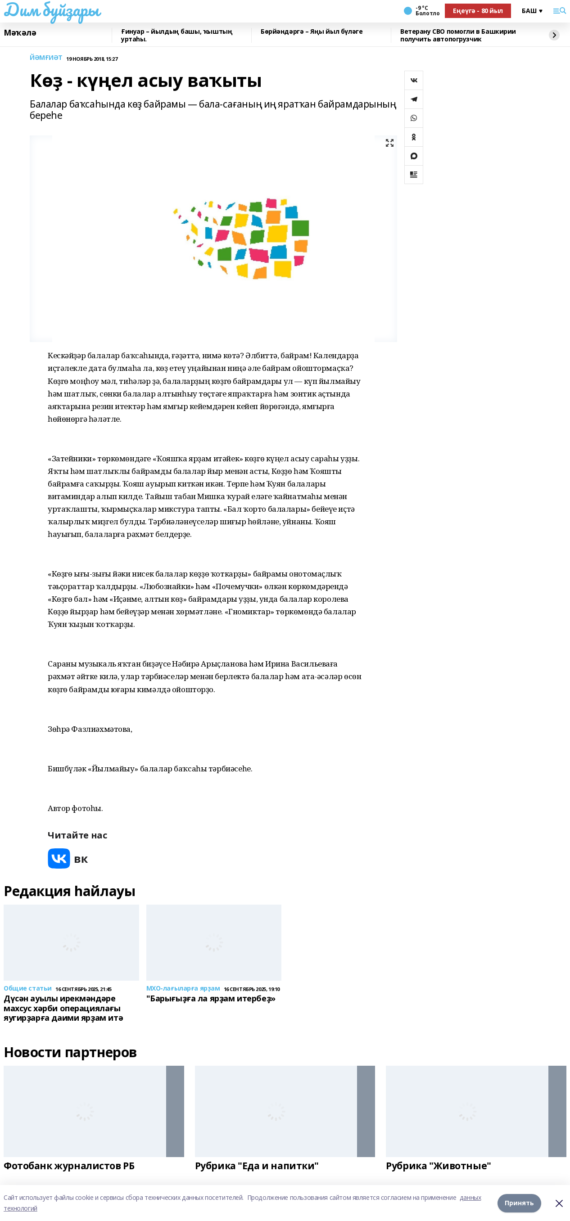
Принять (519, 1202)
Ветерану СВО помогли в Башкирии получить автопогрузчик (458, 35)
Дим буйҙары (51, 9)
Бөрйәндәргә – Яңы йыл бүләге (311, 32)
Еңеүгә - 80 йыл (478, 10)
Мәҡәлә (20, 33)
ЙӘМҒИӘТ (46, 58)
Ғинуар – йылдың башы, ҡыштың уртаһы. (176, 35)
